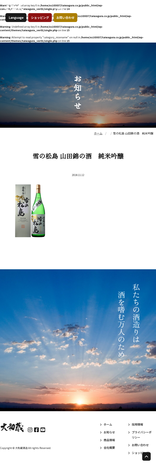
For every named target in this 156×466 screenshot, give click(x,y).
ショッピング (42, 24)
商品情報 (98, 12)
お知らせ (77, 12)
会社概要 (119, 12)
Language (17, 24)
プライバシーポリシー (142, 434)
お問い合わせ (67, 24)
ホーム (58, 12)
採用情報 (140, 12)
